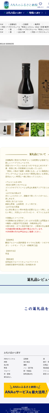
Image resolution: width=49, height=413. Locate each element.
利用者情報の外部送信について (25, 409)
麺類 (25, 365)
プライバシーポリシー (32, 411)
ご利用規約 (13, 411)
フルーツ (7, 371)
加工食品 (27, 362)
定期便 (26, 359)
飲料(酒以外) (28, 374)
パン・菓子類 (28, 368)
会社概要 (24, 407)
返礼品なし (8, 377)
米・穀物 (7, 374)
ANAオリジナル (9, 359)
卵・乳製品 (27, 371)
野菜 (5, 368)
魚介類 (6, 365)
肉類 (5, 362)
